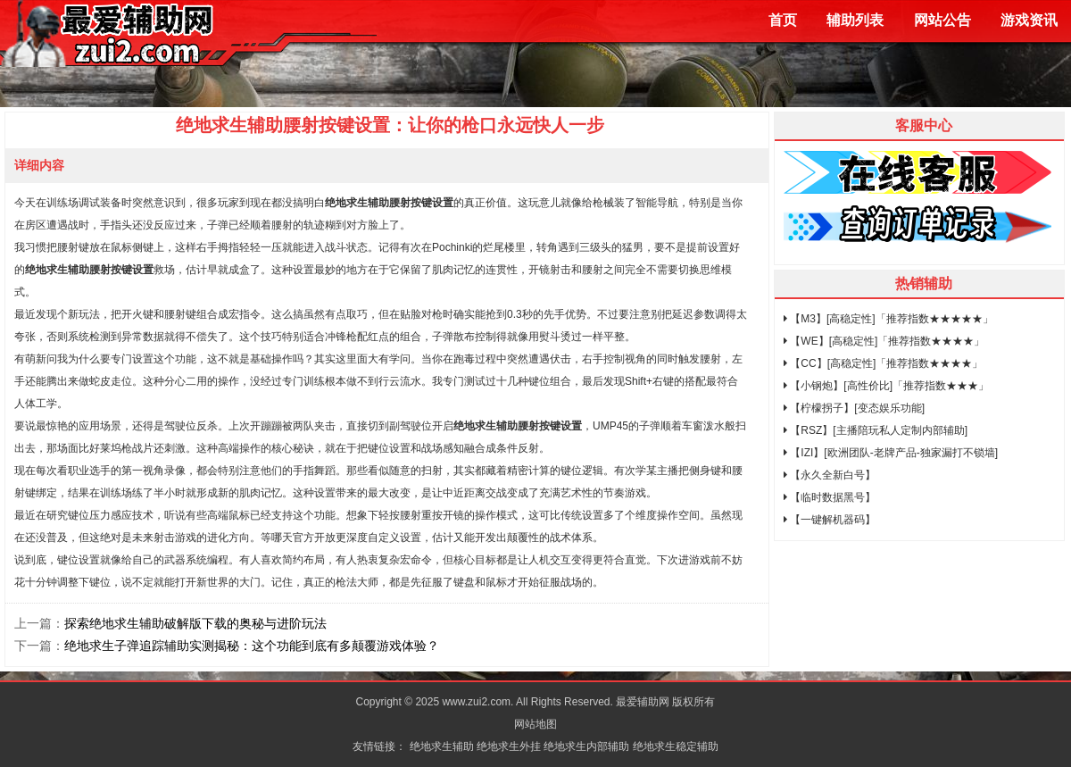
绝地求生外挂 (509, 746)
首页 (782, 20)
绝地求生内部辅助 (586, 746)
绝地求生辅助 (442, 746)
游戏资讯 (1029, 20)
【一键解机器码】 (830, 519)
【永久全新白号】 (830, 475)
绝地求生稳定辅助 (675, 746)
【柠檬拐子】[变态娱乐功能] (854, 408)
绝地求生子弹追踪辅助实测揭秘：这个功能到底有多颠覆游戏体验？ (251, 645)
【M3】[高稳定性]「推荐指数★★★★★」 (888, 319)
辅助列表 (855, 20)
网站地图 (535, 724)
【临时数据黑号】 (830, 497)
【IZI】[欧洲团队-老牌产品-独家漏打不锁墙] (891, 452)
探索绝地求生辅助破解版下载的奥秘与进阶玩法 (195, 623)
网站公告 (942, 20)
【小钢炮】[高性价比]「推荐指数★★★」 (886, 385)
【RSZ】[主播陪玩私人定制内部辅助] (875, 430)
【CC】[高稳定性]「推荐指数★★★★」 (883, 363)
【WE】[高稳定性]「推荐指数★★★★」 (884, 341)
